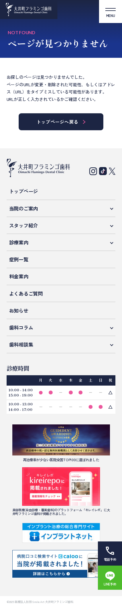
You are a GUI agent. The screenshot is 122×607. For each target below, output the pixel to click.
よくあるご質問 (26, 293)
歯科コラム (21, 327)
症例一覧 (18, 259)
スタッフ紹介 (23, 225)
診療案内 (18, 242)
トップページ (23, 191)
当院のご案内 (23, 208)
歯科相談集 (21, 344)
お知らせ (18, 310)
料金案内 (18, 276)
